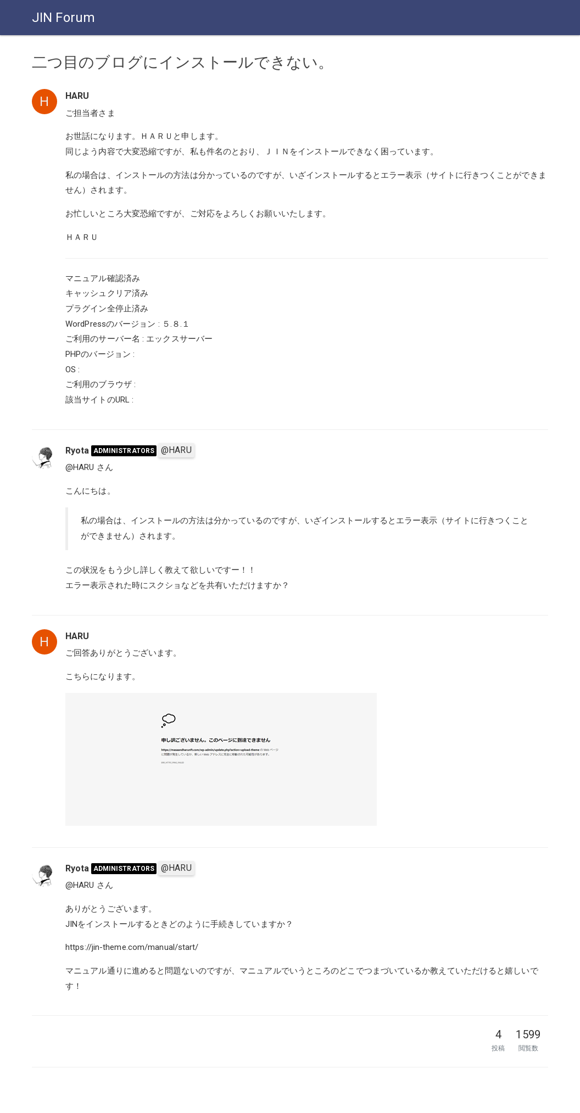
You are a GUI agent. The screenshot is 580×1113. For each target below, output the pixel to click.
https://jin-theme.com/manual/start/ (132, 947)
